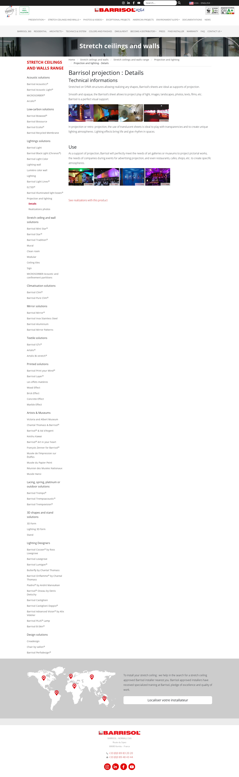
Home (72, 59)
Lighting (31, 175)
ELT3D (31, 187)
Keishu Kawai (34, 436)
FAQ (203, 31)
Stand (30, 534)
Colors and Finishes (100, 31)
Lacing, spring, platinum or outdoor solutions (43, 484)
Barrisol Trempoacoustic (41, 498)
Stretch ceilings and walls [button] (63, 19)
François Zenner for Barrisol (43, 447)
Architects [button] (55, 31)
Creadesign (33, 641)
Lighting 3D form (36, 529)
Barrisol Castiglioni (37, 600)
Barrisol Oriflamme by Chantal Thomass (44, 577)
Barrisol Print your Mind (41, 370)
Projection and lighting (39, 198)
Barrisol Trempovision (40, 504)
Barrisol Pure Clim (37, 298)
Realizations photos (39, 209)
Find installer (176, 31)
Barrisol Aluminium (37, 324)
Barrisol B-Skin (36, 626)
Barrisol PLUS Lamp (38, 620)
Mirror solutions (37, 306)
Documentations (192, 19)
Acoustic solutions (38, 77)
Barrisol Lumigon (37, 564)
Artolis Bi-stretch (37, 355)
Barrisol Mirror (36, 312)
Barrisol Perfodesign (39, 652)
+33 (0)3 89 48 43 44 (121, 757)
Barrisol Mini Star (37, 228)
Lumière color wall (37, 170)
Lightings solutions (38, 141)
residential (40, 31)
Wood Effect (33, 387)
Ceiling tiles (33, 262)
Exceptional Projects (118, 19)
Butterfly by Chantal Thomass (43, 570)
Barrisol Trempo (36, 493)
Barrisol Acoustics (37, 84)
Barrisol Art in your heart (41, 442)
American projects (143, 19)
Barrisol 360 (24, 31)
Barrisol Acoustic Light (40, 89)
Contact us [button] (213, 31)
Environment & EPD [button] (167, 19)
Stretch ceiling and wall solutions (41, 220)
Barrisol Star (34, 234)
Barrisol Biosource (37, 121)
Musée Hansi (34, 473)
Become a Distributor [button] (142, 31)
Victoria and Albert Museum (42, 419)
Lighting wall (34, 164)
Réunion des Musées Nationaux (44, 468)
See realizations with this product (88, 200)
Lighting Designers (38, 543)
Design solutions (37, 634)
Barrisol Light (34, 147)
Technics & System (76, 31)
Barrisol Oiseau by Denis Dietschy (41, 592)
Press (162, 31)
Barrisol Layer (35, 376)
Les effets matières (37, 382)
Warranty (192, 31)
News (208, 19)
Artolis (31, 350)
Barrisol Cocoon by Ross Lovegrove (41, 551)
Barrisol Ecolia (35, 127)
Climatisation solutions (41, 286)
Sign (29, 268)
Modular (31, 256)
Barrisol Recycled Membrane (43, 132)
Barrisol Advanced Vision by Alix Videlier (45, 613)
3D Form (31, 523)
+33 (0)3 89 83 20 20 (121, 753)
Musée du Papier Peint (39, 462)
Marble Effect (34, 404)
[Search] (179, 2)
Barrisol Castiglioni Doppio (42, 605)
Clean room (33, 251)
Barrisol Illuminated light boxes (45, 192)
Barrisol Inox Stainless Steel (42, 318)
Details (32, 203)
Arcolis (31, 101)
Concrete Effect (35, 398)
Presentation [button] (36, 19)
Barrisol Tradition (37, 239)
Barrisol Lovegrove (37, 558)
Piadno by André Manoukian (43, 585)
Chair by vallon (36, 646)
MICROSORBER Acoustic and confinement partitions (42, 275)
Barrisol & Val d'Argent (40, 430)
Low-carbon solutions (40, 109)
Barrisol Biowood (37, 115)
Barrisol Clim (35, 292)
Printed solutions (37, 364)
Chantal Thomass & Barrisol (43, 425)
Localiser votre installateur (168, 700)
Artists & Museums (39, 413)
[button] (201, 3)
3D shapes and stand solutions (40, 515)
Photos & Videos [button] (92, 19)
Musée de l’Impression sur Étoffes (41, 455)
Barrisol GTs (34, 344)
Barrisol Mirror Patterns (40, 329)
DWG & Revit (121, 31)
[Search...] (160, 2)
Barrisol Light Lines (38, 181)
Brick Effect (33, 393)
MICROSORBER (36, 95)
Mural (30, 245)
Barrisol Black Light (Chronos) (44, 153)
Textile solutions (37, 338)
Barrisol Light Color (37, 158)
